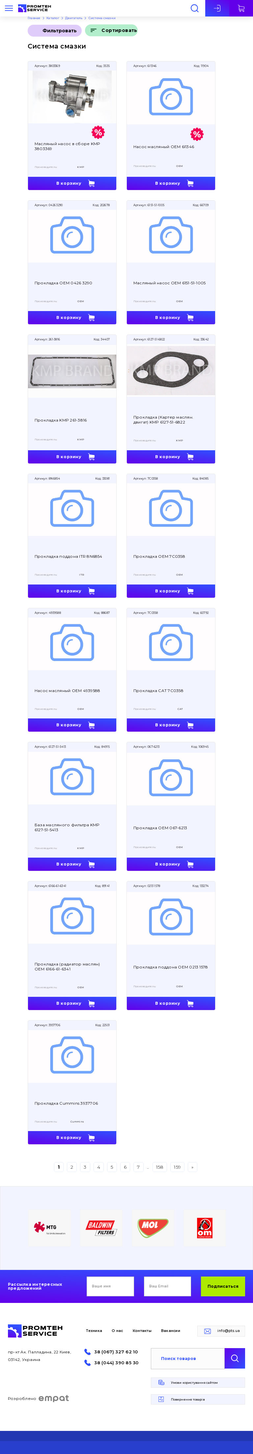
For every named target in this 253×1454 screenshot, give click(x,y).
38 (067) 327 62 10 (116, 1352)
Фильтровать (59, 31)
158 (160, 1167)
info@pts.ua (228, 1331)
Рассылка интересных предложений (35, 1286)
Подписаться (223, 1286)
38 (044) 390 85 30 (116, 1363)
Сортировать (119, 30)
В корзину (68, 183)
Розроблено (39, 1398)
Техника (94, 1331)
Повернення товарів (188, 1399)
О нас (117, 1331)
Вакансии (170, 1331)
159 (177, 1167)
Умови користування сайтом (194, 1382)
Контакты (142, 1331)
